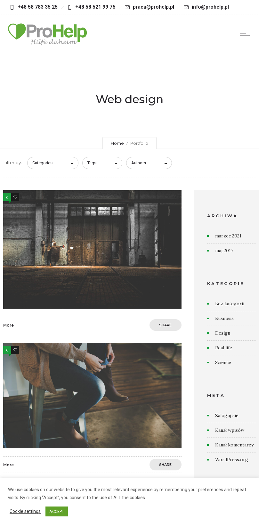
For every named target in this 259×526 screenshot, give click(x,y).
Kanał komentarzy (234, 445)
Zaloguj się (227, 415)
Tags (91, 162)
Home (117, 143)
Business (224, 318)
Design (222, 333)
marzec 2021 (228, 236)
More (8, 325)
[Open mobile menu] (246, 33)
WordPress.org (231, 459)
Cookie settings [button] (25, 511)
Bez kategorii (229, 303)
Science (223, 362)
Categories (42, 162)
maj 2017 (224, 250)
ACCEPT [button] (56, 511)
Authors (138, 162)
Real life (223, 348)
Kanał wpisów (229, 430)
